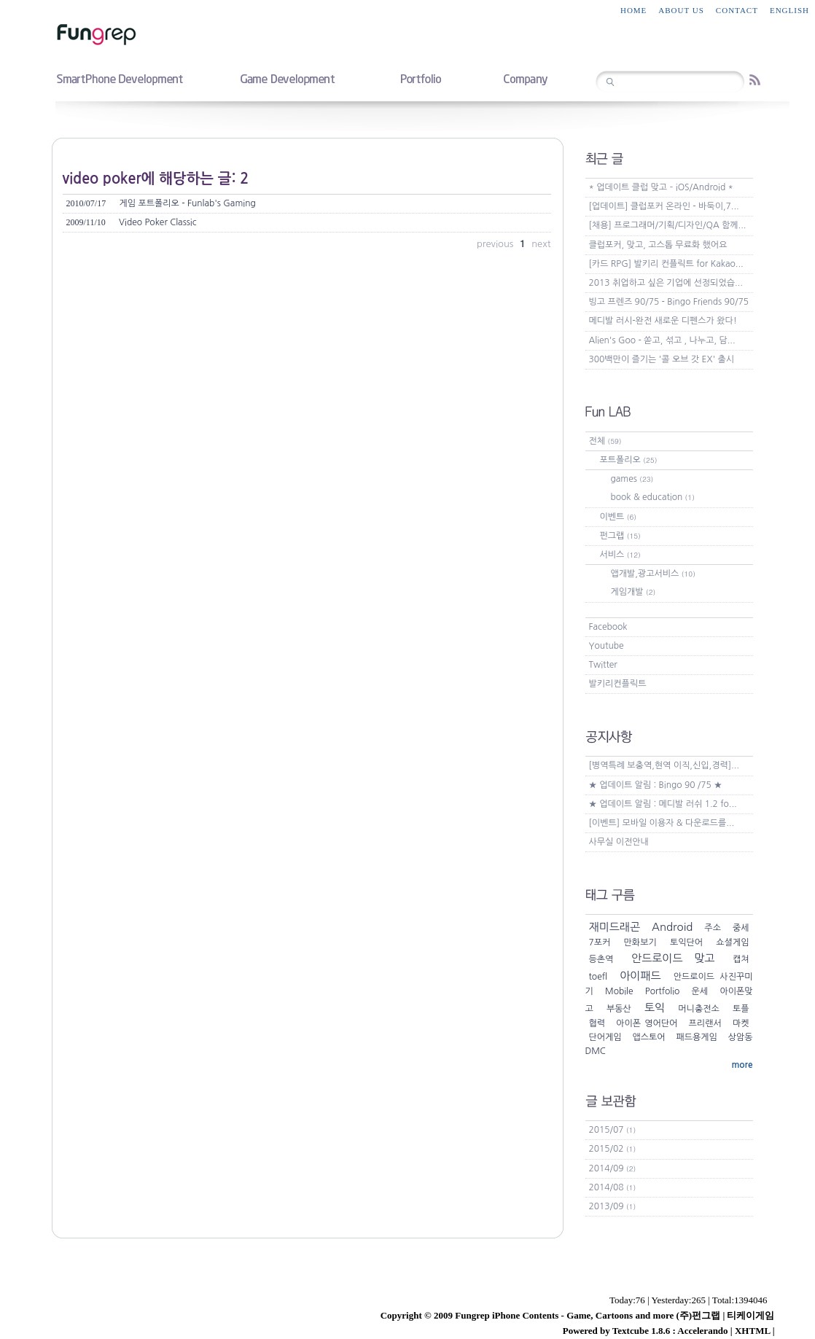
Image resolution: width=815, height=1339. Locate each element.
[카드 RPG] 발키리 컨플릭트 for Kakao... (666, 263)
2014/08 (612, 1187)
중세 (741, 928)
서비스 (620, 555)
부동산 (619, 1008)
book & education (653, 497)
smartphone (119, 78)
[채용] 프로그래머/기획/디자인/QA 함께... (667, 225)
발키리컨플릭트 (618, 683)
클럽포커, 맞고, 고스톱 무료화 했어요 (658, 245)
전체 (605, 441)
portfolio (420, 78)
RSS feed (754, 79)
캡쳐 (741, 959)
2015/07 (612, 1130)
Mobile (619, 991)
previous (496, 244)
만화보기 (640, 942)
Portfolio (662, 991)
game (287, 78)
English (789, 10)
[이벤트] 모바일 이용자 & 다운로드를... (662, 823)
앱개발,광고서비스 (653, 574)
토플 (741, 1008)
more (741, 1065)
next (540, 244)
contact (737, 10)
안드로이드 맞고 (672, 958)
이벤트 (618, 517)
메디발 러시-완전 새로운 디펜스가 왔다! (663, 320)
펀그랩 (620, 536)
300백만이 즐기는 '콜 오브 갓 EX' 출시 (662, 359)
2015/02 (612, 1149)
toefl (598, 976)
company (525, 78)
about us (681, 10)
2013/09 (612, 1206)
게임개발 (633, 592)
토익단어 (686, 942)
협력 (597, 1023)
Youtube (606, 645)
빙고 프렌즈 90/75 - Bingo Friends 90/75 (669, 301)
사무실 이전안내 (619, 842)
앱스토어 (648, 1037)
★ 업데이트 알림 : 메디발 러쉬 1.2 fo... (663, 804)
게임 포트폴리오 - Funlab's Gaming (161, 203)
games (632, 479)
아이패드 (640, 975)
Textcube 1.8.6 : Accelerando (670, 1330)
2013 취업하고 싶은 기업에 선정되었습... (666, 282)
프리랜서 (705, 1023)
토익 (654, 1007)
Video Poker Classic (131, 222)
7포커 (600, 942)
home (633, 10)
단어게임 (605, 1037)
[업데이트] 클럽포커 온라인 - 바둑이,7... (664, 206)
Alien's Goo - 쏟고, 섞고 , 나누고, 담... (662, 340)
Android (672, 926)
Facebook (608, 626)
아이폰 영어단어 (646, 1023)
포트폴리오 (629, 460)
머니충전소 (698, 1008)
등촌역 (601, 959)
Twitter (603, 664)
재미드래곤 (615, 926)
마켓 (741, 1023)
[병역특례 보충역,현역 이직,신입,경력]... (664, 765)
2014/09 (612, 1168)
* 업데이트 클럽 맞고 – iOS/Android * (661, 187)
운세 (700, 991)
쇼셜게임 (732, 942)
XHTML (752, 1330)
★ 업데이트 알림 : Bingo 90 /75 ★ (655, 785)
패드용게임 (696, 1037)
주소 (712, 928)
